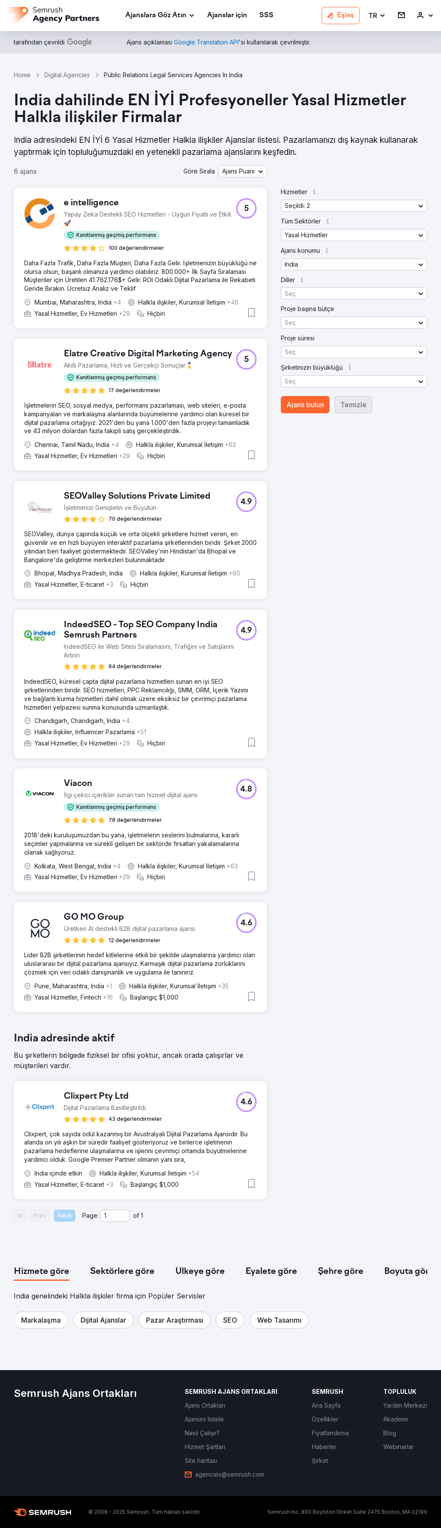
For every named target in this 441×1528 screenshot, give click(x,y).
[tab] (41, 1271)
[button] (377, 15)
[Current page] (115, 1215)
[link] (227, 15)
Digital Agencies (67, 75)
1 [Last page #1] (142, 1215)
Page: (90, 1215)
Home (22, 75)
